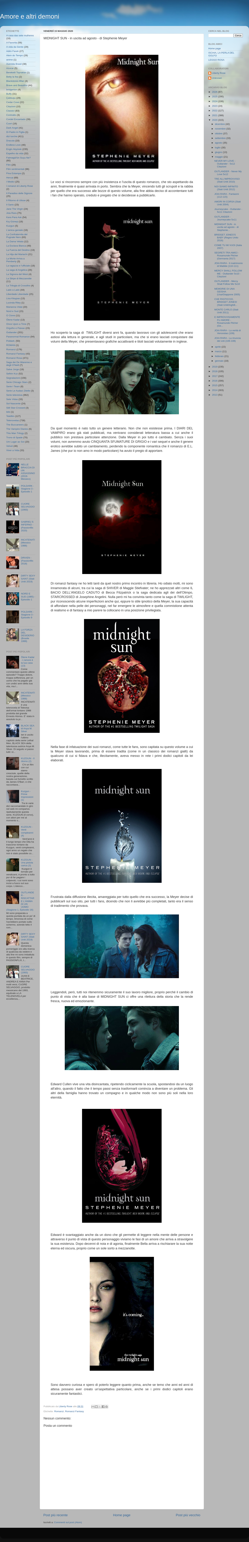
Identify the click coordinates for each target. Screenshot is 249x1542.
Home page (122, 1515)
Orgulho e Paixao (15, 328)
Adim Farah (12, 51)
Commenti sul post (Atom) (68, 1522)
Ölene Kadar (13, 319)
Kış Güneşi (12, 221)
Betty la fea (12, 76)
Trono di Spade (14, 437)
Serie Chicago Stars (17, 382)
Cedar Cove (12, 102)
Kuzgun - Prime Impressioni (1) (27, 795)
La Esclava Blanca (16, 245)
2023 (215, 106)
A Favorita (11, 42)
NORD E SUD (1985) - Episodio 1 (28, 596)
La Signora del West (17, 274)
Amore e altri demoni (29, 16)
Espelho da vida (14, 153)
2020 (215, 120)
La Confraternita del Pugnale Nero (16, 236)
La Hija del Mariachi (16, 254)
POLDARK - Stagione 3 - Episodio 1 (27, 489)
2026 (215, 92)
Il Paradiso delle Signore (19, 193)
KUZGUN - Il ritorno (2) (27, 760)
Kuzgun (10, 225)
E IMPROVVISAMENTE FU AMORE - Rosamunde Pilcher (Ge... (227, 321)
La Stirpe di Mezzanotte (19, 278)
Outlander (11, 332)
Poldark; (10, 341)
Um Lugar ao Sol (15, 441)
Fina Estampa (13, 173)
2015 (215, 385)
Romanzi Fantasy (74, 1411)
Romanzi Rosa (14, 358)
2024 (215, 101)
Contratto (11, 115)
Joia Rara (11, 213)
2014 (215, 390)
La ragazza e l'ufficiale (18, 265)
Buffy (9, 93)
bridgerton (11, 89)
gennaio (219, 360)
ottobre (219, 133)
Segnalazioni (13, 378)
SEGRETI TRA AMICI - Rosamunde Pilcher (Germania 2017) (226, 255)
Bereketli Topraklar (16, 72)
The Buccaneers (15, 424)
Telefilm (10, 416)
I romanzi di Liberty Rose (19, 186)
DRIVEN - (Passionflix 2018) (27, 560)
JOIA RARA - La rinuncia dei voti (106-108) (227, 339)
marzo (218, 351)
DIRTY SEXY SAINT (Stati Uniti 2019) (28, 578)
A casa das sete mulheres (20, 35)
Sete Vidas (12, 399)
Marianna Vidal (14, 307)
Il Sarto (10, 204)
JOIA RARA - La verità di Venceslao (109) (227, 332)
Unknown (217, 78)
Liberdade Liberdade (17, 294)
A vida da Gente (14, 47)
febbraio (219, 356)
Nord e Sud (12, 311)
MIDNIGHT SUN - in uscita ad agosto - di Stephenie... (226, 227)
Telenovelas (12, 420)
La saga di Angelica (16, 270)
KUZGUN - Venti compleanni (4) (27, 831)
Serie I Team (13, 386)
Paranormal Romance (18, 336)
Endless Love (13, 145)
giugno (219, 152)
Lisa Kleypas (13, 298)
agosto (219, 142)
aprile (218, 346)
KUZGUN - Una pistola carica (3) (27, 862)
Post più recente (55, 1515)
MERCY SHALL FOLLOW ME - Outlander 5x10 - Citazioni (228, 273)
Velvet (9, 446)
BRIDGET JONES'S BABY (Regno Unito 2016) (226, 237)
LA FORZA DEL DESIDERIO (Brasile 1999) (27, 635)
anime (9, 59)
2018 (215, 371)
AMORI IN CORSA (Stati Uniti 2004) (227, 203)
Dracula (10, 140)
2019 (215, 366)
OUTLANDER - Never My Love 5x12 (228, 173)
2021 (215, 115)
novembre (220, 128)
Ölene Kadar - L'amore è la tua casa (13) (27, 661)
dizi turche (11, 136)
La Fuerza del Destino (18, 250)
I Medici (10, 181)
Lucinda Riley (13, 302)
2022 (215, 110)
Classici (10, 110)
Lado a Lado (13, 290)
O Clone (10, 315)
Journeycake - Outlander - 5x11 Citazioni (228, 210)
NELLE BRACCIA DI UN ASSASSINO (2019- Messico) (28, 471)
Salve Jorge (12, 369)
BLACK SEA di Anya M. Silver (27, 728)
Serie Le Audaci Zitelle (18, 390)
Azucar (10, 68)
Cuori (9, 123)
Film (8, 164)
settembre (220, 138)
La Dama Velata (14, 241)
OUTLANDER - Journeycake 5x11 (225, 218)
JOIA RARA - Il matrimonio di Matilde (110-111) (228, 264)
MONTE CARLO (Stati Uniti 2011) (226, 311)
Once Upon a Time (16, 324)
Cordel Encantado (16, 119)
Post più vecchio (188, 1515)
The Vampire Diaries (17, 429)
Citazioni (11, 106)
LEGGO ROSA (216, 60)
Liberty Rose (218, 73)
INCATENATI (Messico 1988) (28, 542)
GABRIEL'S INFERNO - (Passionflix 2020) (27, 526)
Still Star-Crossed (15, 407)
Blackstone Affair (15, 81)
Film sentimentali (15, 169)
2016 (215, 380)
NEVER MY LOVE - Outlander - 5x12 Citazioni (224, 164)
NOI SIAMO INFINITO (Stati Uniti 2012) (226, 188)
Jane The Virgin (14, 209)
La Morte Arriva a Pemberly (15, 260)
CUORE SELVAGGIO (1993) (28, 506)
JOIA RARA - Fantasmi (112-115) (226, 195)
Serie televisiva (14, 395)
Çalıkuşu (11, 98)
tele (8, 412)
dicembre (220, 124)
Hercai (9, 177)
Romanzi (59, 1411)
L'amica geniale (14, 230)
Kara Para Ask (14, 217)
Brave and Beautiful (16, 85)
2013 (215, 394)
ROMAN (10, 345)
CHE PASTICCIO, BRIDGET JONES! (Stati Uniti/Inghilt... (225, 302)
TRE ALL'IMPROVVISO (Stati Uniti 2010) (227, 180)
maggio (219, 156)
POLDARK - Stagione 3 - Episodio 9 (27, 614)
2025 (215, 96)
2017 (215, 376)
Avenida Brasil (14, 64)
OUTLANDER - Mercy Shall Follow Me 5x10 (227, 282)
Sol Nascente (13, 403)
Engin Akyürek (14, 149)
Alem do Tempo (14, 55)
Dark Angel (12, 127)
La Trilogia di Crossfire (18, 285)
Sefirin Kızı (12, 373)
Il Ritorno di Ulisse (16, 200)
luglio (218, 147)
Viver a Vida (12, 450)
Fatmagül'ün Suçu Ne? (18, 157)
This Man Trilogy (15, 433)
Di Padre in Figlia (15, 132)
